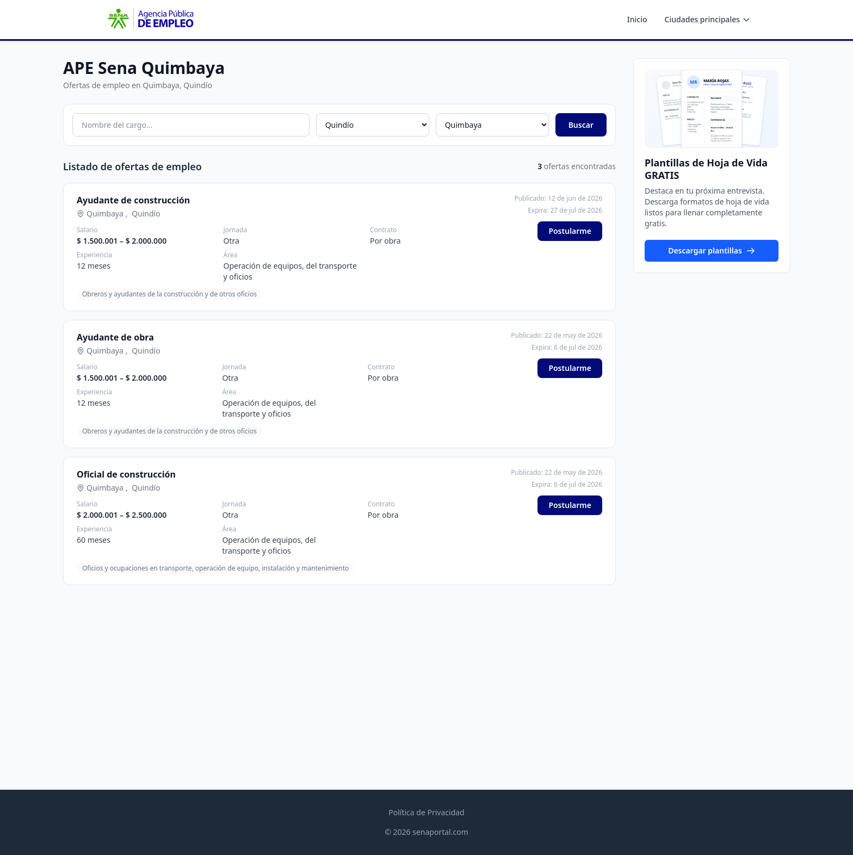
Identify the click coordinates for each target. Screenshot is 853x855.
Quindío (146, 213)
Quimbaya (104, 213)
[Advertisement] (339, 670)
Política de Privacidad (426, 812)
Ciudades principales (708, 19)
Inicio (637, 19)
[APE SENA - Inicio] (149, 20)
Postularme (569, 231)
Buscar (581, 125)
